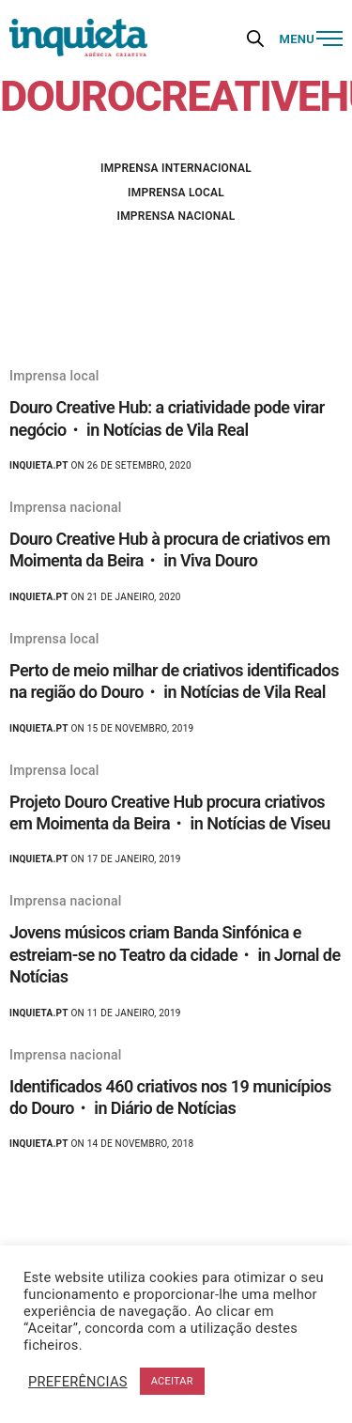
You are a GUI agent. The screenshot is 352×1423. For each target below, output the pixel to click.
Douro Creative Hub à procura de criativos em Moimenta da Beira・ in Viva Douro (169, 549)
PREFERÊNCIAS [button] (78, 1381)
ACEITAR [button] (172, 1381)
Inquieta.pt (39, 465)
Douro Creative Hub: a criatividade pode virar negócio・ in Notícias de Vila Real (167, 418)
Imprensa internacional (176, 168)
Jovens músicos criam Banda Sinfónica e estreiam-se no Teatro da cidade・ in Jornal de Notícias (175, 954)
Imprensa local (176, 192)
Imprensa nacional (175, 216)
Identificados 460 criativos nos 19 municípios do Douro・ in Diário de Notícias (170, 1097)
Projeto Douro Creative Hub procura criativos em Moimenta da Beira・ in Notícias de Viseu (169, 812)
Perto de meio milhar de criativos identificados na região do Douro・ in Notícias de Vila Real (174, 681)
